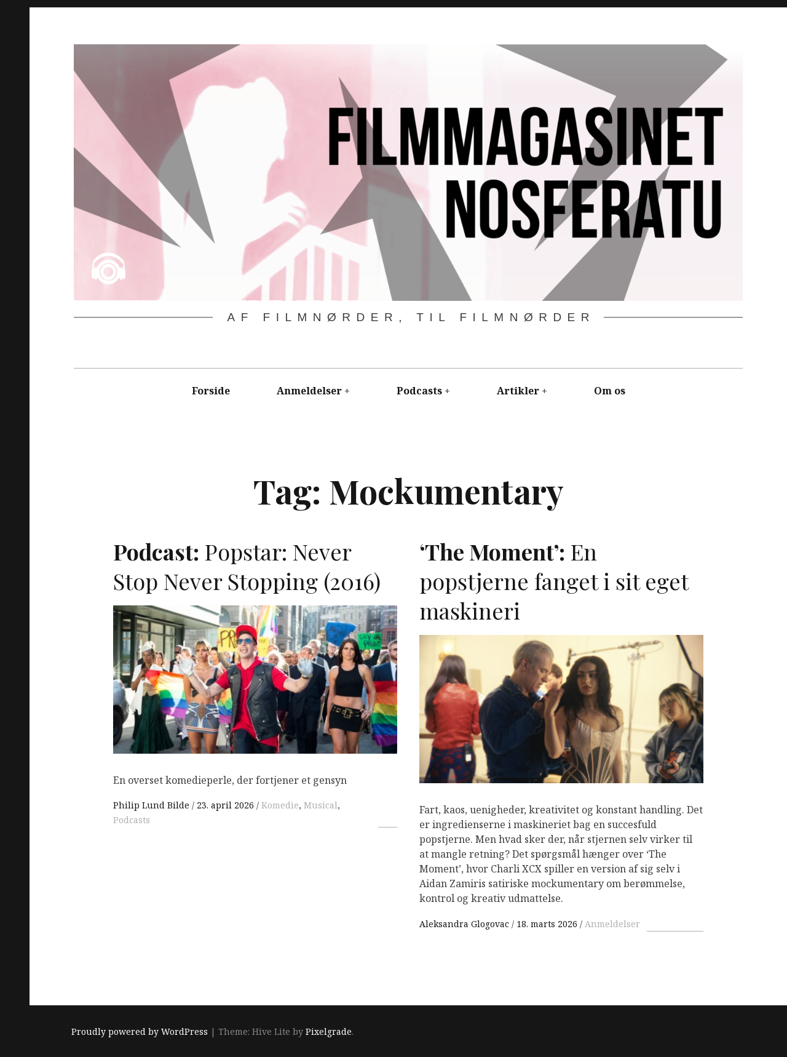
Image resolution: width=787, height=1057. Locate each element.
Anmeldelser (309, 390)
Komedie (280, 805)
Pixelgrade (329, 1031)
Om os (609, 390)
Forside (211, 390)
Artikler (518, 390)
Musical (321, 805)
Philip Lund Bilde (152, 805)
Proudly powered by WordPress (139, 1031)
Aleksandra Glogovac (465, 924)
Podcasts (419, 390)
